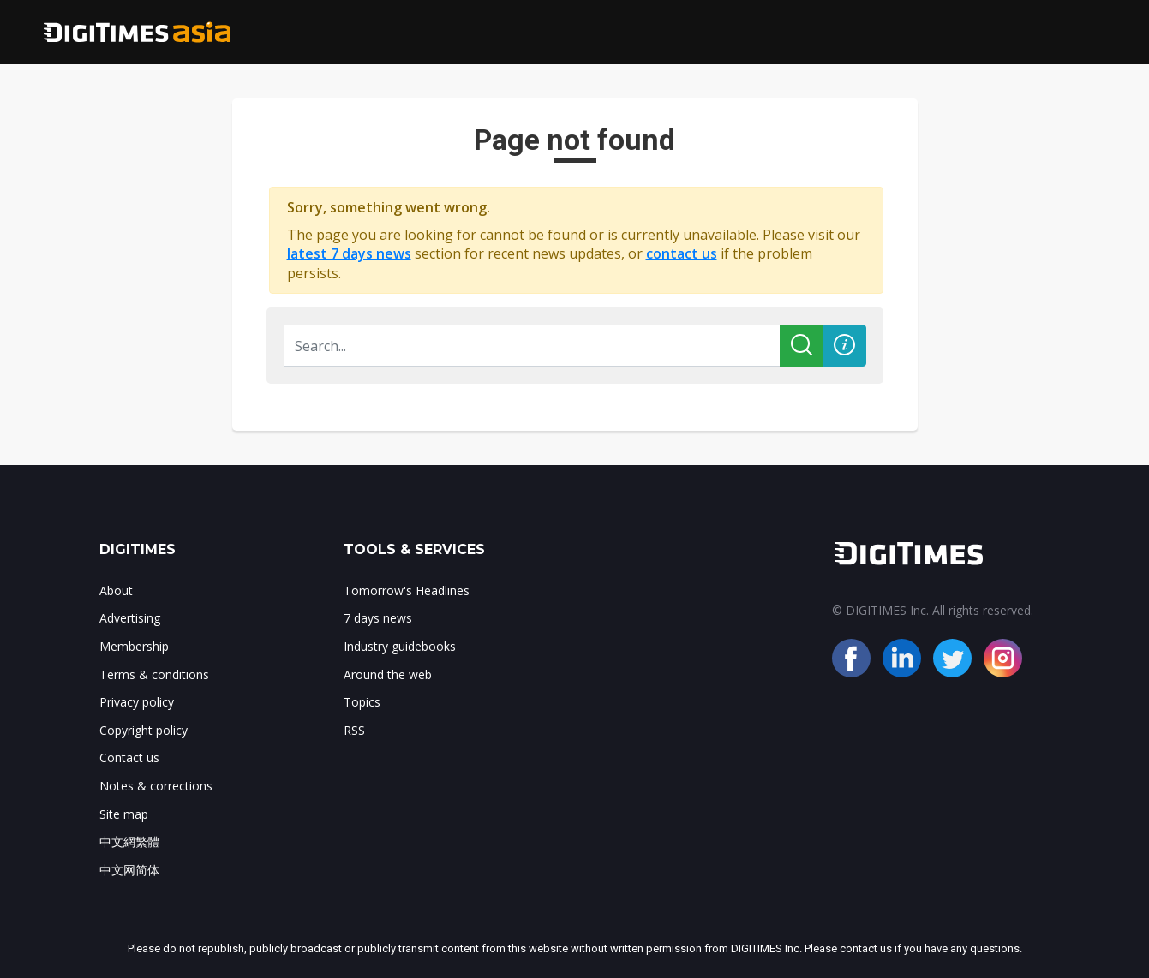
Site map (123, 814)
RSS (354, 730)
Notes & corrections (155, 786)
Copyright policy (143, 730)
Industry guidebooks (400, 646)
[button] (844, 346)
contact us (681, 253)
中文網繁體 (129, 841)
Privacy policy (136, 702)
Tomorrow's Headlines (407, 590)
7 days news (378, 618)
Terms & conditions (154, 674)
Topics (362, 702)
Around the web (388, 674)
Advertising (129, 618)
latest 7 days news (349, 253)
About (116, 590)
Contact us (129, 757)
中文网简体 (129, 870)
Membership (134, 646)
